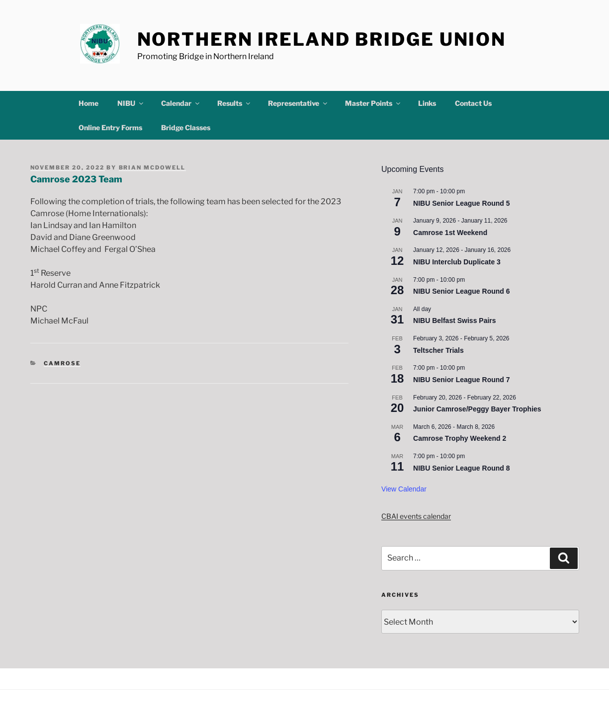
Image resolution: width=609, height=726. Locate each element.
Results (234, 103)
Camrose (62, 363)
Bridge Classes (185, 127)
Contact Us (473, 103)
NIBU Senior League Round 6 (461, 291)
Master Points (373, 103)
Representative (298, 103)
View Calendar (404, 489)
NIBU (131, 103)
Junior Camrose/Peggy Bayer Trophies (477, 409)
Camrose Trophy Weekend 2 (459, 438)
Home (88, 103)
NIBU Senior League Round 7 (461, 380)
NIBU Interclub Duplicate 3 (457, 262)
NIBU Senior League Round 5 (461, 203)
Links (427, 103)
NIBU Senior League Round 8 (461, 468)
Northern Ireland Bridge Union (322, 39)
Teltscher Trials (438, 350)
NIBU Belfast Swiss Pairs (454, 320)
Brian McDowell (152, 167)
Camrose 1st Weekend (450, 233)
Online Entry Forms (110, 127)
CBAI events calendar (416, 516)
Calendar (181, 103)
